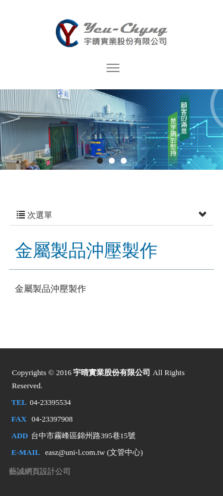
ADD (19, 435)
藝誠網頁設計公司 (40, 471)
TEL (19, 402)
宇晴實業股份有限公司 (111, 31)
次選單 (111, 216)
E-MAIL (25, 452)
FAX (19, 418)
